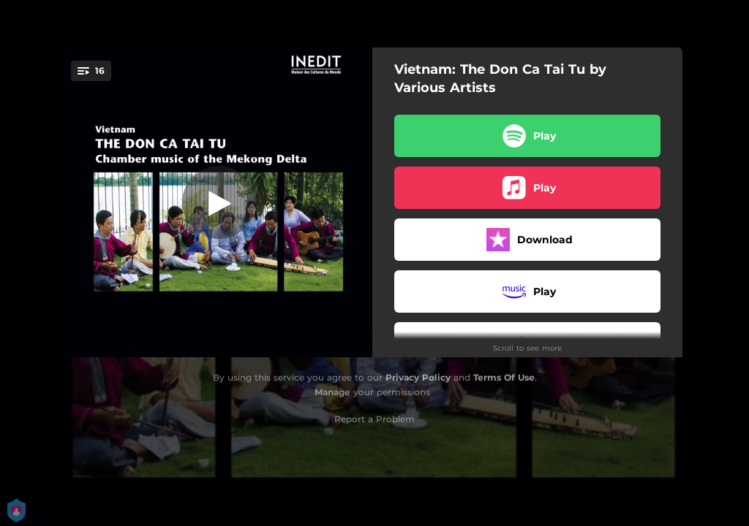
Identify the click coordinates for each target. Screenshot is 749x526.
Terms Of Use (504, 377)
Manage (332, 391)
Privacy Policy (418, 377)
